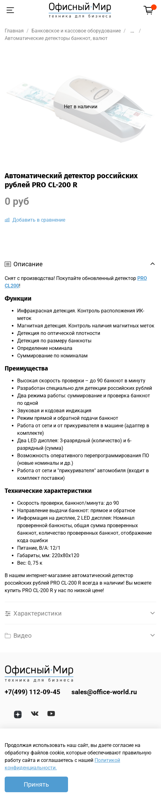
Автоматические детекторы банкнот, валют (56, 38)
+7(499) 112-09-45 (32, 692)
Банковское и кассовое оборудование (76, 31)
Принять (36, 784)
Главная (14, 31)
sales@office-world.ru (104, 692)
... (132, 31)
